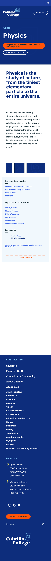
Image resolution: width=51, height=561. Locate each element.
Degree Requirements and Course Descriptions (23, 46)
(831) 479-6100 (17, 475)
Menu (40, 12)
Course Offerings (15, 52)
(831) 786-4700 (17, 493)
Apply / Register (18, 516)
